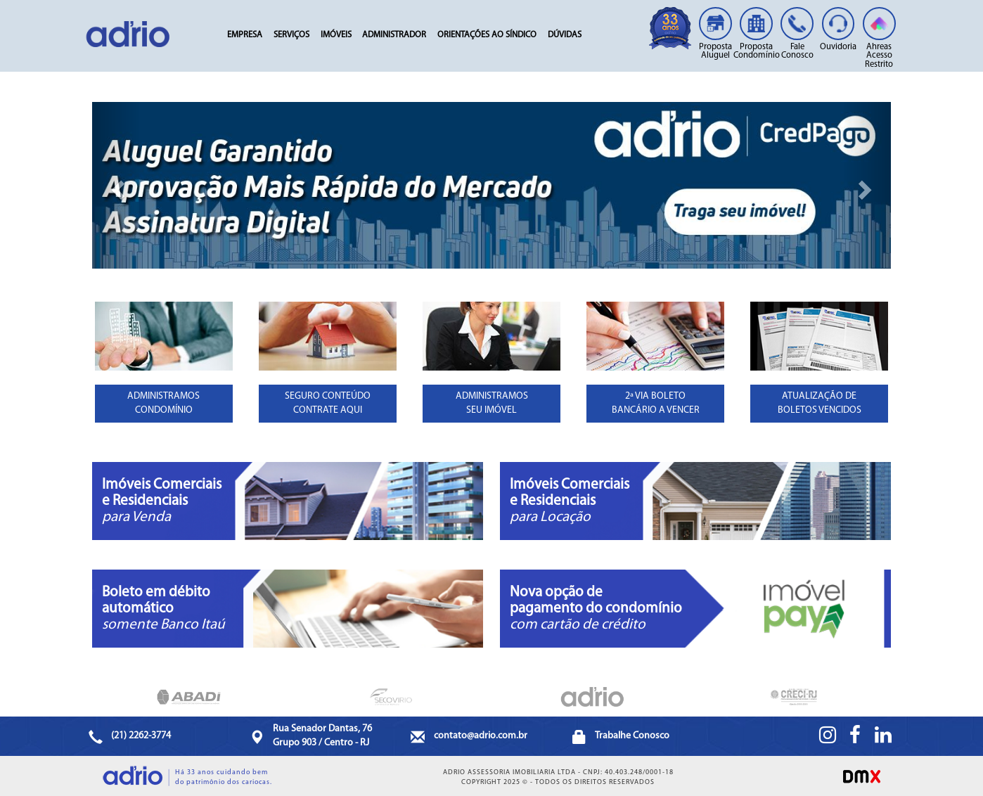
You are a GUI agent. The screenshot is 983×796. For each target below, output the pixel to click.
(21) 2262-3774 (141, 736)
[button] (116, 185)
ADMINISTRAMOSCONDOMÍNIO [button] (163, 403)
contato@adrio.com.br (480, 736)
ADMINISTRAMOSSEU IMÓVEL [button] (492, 403)
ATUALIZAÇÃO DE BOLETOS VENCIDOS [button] (819, 403)
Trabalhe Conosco (632, 736)
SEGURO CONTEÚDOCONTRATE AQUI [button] (328, 403)
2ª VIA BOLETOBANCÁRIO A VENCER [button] (656, 403)
